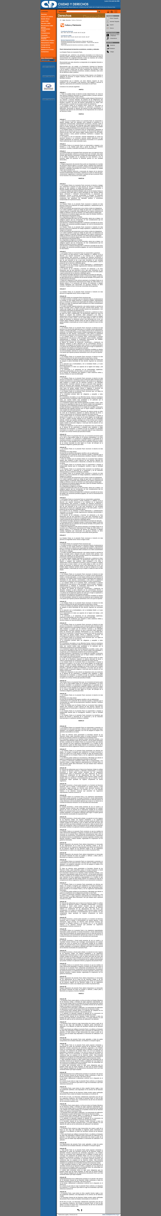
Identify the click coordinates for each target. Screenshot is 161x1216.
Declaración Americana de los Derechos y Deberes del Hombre (77, 41)
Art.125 (83, 32)
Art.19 (72, 37)
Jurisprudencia (45, 45)
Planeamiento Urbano (47, 43)
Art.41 (72, 32)
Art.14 (68, 32)
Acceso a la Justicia (47, 16)
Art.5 (65, 32)
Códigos (43, 31)
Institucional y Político (47, 40)
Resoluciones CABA (47, 25)
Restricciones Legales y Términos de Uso (67, 1214)
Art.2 (62, 32)
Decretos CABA (45, 23)
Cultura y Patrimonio (77, 20)
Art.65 (75, 32)
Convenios (44, 35)
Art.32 (80, 37)
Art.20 (76, 37)
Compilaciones (45, 33)
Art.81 (83, 37)
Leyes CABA (45, 21)
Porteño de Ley (45, 47)
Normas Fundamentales (45, 28)
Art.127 (87, 37)
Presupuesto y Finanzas (45, 38)
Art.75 (79, 32)
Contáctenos (45, 51)
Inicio (64, 20)
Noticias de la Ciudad (47, 49)
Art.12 (65, 37)
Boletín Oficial (45, 19)
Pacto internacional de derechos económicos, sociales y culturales (77, 45)
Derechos (44, 14)
